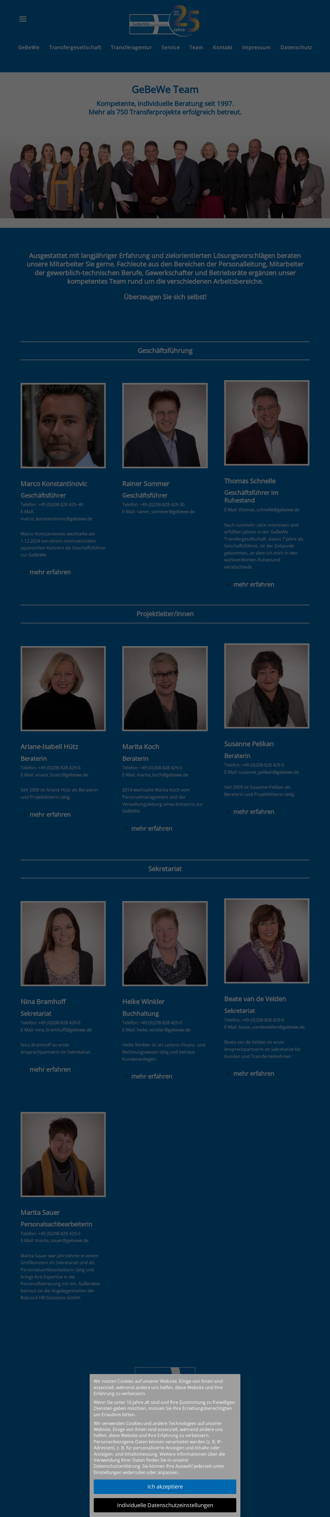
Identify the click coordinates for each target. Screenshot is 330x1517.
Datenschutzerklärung (117, 1466)
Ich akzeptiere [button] (165, 1486)
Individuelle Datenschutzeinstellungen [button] (165, 1505)
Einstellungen (108, 1472)
